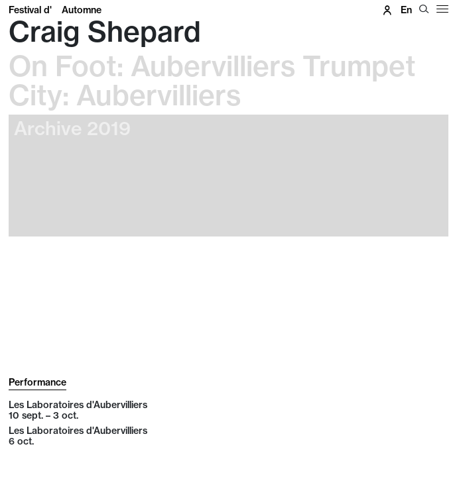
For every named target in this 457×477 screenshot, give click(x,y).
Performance (37, 382)
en (406, 10)
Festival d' (55, 10)
